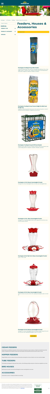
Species (3, 34)
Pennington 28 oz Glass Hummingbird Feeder (30, 292)
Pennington (3, 20)
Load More (33, 336)
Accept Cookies (38, 391)
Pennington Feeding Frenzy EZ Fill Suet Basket (30, 145)
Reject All (37, 389)
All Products (8, 20)
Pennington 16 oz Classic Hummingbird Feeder (30, 182)
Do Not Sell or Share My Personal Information (38, 386)
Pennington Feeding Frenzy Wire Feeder (28, 67)
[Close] (49, 388)
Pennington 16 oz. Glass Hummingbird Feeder (30, 218)
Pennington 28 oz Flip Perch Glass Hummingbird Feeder (32, 256)
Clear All (3, 26)
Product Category (6, 31)
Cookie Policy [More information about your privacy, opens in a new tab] (22, 388)
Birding (13, 20)
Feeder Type (4, 28)
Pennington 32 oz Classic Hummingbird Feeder (30, 329)
